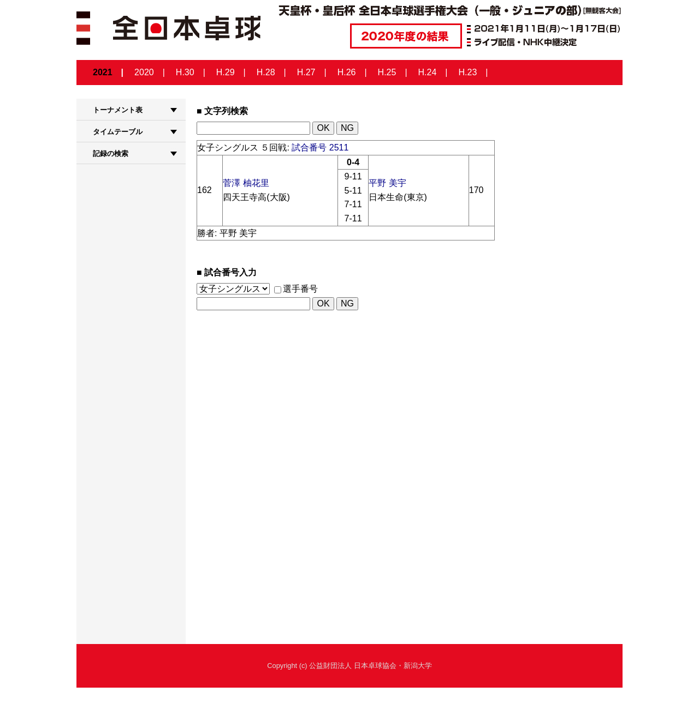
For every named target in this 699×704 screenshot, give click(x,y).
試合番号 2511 (320, 147)
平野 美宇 (387, 183)
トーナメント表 (118, 110)
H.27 (306, 72)
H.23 (468, 72)
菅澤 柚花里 (246, 183)
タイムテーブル (118, 132)
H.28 (266, 72)
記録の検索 (110, 153)
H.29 (225, 72)
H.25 (387, 72)
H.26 (346, 72)
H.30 (185, 72)
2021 (102, 72)
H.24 (427, 72)
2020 (144, 72)
